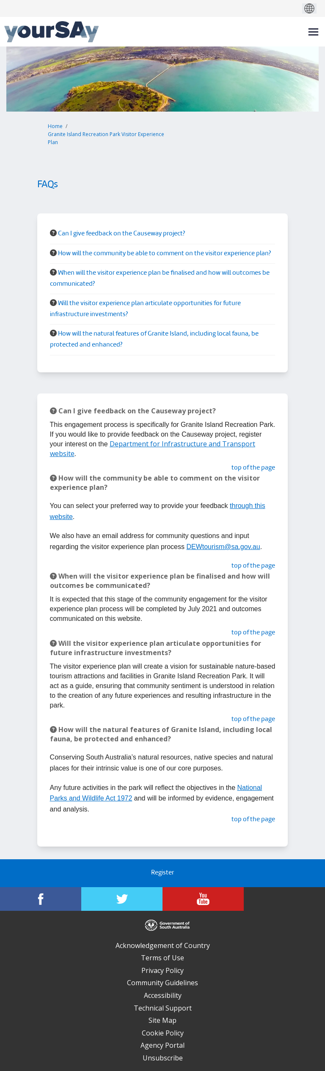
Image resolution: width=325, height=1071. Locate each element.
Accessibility (163, 995)
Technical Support (163, 1008)
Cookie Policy (163, 1033)
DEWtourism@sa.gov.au (223, 546)
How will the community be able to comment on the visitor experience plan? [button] (164, 254)
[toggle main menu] (313, 32)
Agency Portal (162, 1045)
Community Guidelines (162, 982)
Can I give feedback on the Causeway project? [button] (121, 234)
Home (55, 126)
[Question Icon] (53, 233)
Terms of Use (162, 957)
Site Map (162, 1020)
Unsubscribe (163, 1058)
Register (162, 873)
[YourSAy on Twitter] (121, 899)
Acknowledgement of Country (163, 945)
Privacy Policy (162, 970)
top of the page (253, 468)
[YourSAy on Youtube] (203, 899)
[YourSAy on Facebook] (40, 899)
